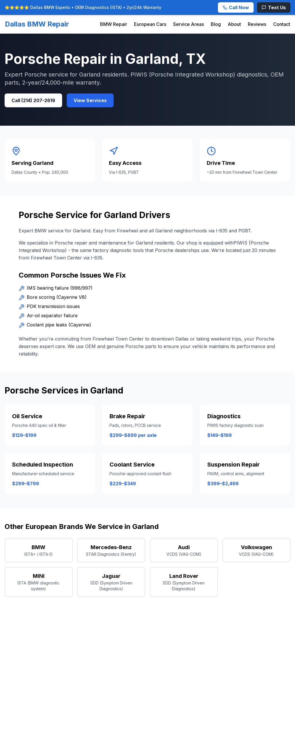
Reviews (257, 24)
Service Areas (188, 24)
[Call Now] (236, 7)
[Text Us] (273, 7)
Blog (216, 24)
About (234, 24)
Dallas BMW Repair (37, 24)
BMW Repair (113, 24)
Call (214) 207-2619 (33, 100)
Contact (281, 24)
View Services (90, 100)
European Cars (150, 24)
